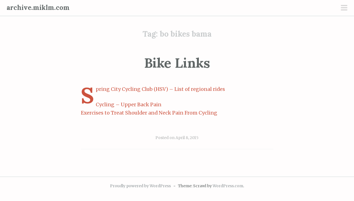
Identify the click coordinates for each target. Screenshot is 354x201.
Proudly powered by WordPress (140, 185)
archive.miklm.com (38, 7)
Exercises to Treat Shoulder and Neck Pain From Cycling (149, 113)
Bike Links (177, 63)
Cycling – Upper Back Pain (128, 105)
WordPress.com (228, 185)
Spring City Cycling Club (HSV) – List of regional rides (160, 89)
